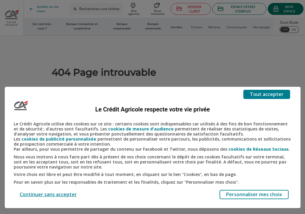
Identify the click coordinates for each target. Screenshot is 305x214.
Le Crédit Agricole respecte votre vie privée (152, 109)
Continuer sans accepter (48, 194)
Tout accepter (267, 94)
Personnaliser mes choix (254, 194)
